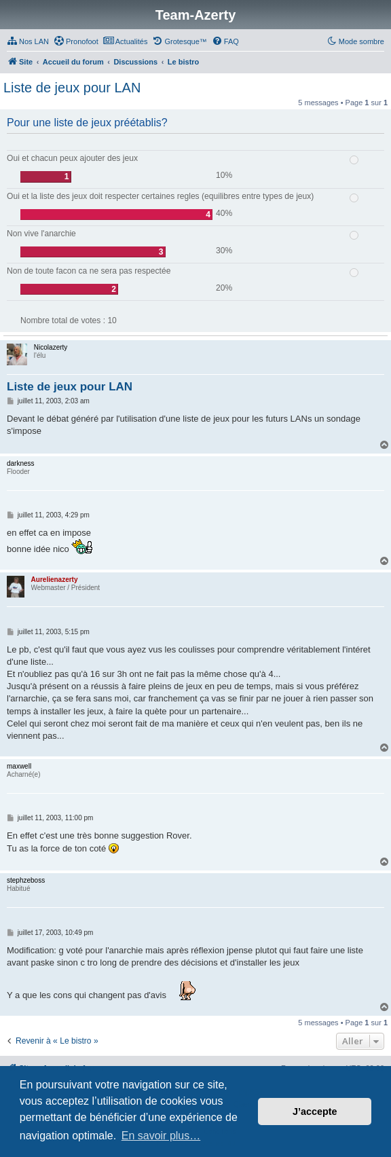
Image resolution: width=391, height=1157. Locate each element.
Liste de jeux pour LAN (72, 87)
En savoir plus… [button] (161, 1135)
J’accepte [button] (315, 1111)
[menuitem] (28, 41)
